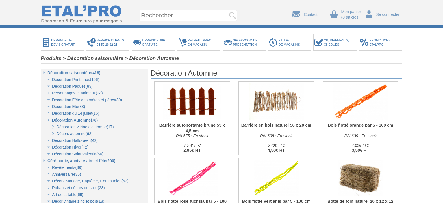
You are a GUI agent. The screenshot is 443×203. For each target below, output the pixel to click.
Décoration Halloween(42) (75, 140)
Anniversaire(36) (66, 174)
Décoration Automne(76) (75, 120)
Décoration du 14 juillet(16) (75, 113)
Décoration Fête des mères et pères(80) (87, 100)
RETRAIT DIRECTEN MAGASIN (200, 42)
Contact (310, 14)
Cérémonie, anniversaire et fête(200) (81, 160)
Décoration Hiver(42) (70, 147)
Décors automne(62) (75, 133)
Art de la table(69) (67, 194)
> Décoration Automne (152, 58)
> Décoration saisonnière (93, 58)
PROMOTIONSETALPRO (379, 42)
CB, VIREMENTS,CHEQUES (336, 42)
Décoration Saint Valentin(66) (77, 154)
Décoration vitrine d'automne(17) (85, 127)
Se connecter (388, 14)
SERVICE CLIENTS (111, 42)
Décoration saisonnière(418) (74, 72)
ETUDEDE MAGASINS (289, 42)
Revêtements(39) (67, 167)
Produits (51, 58)
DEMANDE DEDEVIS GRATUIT (63, 42)
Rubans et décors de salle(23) (78, 188)
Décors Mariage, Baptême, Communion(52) (90, 181)
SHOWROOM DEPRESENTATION (245, 42)
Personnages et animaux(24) (77, 93)
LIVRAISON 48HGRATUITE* (153, 42)
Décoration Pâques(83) (72, 86)
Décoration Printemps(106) (75, 79)
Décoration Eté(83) (68, 106)
